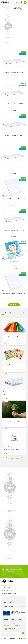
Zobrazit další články (14, 458)
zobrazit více (14, 305)
